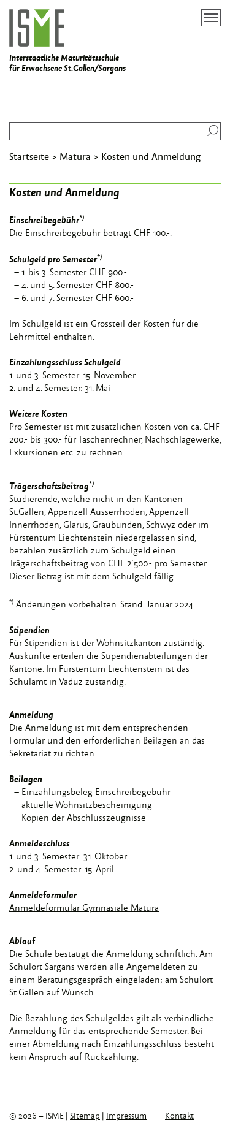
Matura (75, 156)
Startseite (29, 156)
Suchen (210, 130)
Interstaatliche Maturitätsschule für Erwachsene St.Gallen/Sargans (67, 41)
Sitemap (85, 1115)
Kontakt (179, 1115)
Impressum (126, 1115)
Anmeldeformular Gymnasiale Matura (84, 907)
